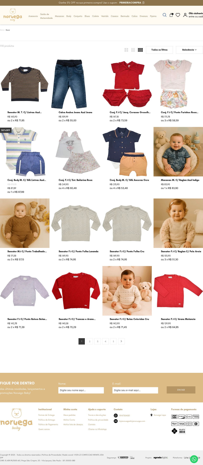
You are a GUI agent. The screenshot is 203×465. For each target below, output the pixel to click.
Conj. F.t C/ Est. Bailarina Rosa (75, 180)
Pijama (153, 16)
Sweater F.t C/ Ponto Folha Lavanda (78, 251)
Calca (134, 16)
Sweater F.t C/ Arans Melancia (178, 319)
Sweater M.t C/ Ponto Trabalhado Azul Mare (26, 251)
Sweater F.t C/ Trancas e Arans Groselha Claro (76, 319)
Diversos (144, 16)
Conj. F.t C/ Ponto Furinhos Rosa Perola (178, 112)
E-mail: (116, 383)
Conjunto (78, 16)
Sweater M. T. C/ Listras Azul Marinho (23, 112)
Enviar (181, 389)
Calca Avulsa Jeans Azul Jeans (75, 112)
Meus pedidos (69, 415)
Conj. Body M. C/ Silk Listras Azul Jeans (25, 180)
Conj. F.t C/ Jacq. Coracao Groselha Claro (130, 112)
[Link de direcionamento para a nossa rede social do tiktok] (27, 436)
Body (68, 16)
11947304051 (122, 415)
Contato (91, 424)
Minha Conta (69, 420)
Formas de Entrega (46, 415)
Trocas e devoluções (97, 415)
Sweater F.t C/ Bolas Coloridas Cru (129, 319)
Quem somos (44, 429)
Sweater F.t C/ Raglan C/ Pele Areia (181, 251)
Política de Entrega (46, 420)
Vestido (104, 16)
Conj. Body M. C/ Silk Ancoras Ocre (129, 180)
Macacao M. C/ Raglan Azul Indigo (180, 180)
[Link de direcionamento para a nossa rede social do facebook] (2, 436)
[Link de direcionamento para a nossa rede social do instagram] (8, 436)
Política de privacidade (98, 420)
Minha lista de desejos (73, 424)
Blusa (87, 16)
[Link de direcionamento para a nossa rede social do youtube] (21, 436)
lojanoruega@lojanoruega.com (129, 421)
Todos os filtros (159, 49)
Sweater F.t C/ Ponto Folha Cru (127, 251)
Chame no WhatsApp (97, 429)
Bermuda (125, 16)
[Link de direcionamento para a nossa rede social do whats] (15, 436)
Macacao (59, 16)
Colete (95, 16)
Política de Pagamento (48, 424)
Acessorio (33, 16)
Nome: (62, 383)
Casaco (114, 16)
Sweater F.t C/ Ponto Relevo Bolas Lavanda (26, 319)
